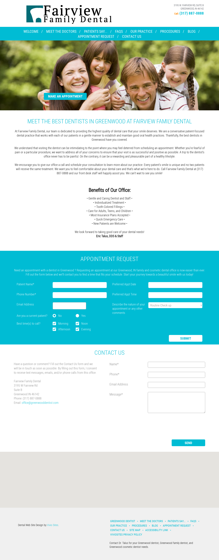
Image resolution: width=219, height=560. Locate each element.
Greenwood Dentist (122, 521)
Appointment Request (96, 36)
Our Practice (141, 31)
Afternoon (64, 329)
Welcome (31, 31)
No (60, 316)
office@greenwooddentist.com (40, 403)
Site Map (134, 530)
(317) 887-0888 (191, 13)
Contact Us (131, 36)
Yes (83, 316)
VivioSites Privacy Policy (126, 534)
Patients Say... (95, 31)
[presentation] (133, 322)
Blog (192, 31)
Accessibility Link (156, 530)
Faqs (119, 31)
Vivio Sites (52, 525)
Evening (86, 329)
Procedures (170, 31)
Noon (84, 323)
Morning (63, 323)
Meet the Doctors (61, 31)
